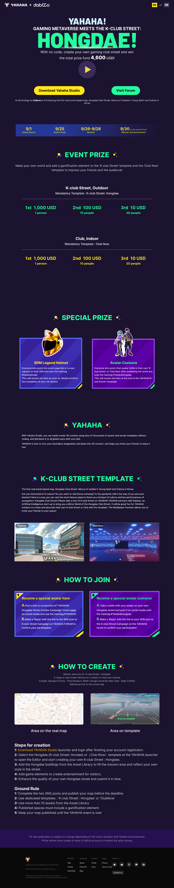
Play (69, 863)
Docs (94, 867)
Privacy (105, 863)
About (82, 863)
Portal (94, 863)
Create (70, 867)
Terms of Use (107, 867)
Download (71, 871)
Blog (81, 871)
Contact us (118, 873)
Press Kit (83, 867)
